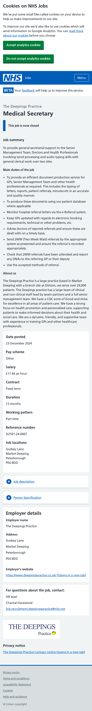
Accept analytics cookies (23, 45)
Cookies (8, 690)
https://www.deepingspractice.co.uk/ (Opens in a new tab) (46, 575)
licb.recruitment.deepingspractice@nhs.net (35, 609)
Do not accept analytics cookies (28, 58)
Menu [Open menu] (81, 78)
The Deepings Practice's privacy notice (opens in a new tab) (44, 652)
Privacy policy (11, 672)
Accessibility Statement (17, 684)
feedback (28, 90)
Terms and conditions (16, 678)
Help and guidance (15, 696)
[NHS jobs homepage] (17, 78)
